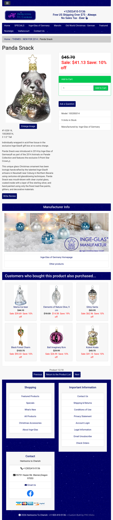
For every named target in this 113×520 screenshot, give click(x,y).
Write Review (9, 196)
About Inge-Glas (30, 429)
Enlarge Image (28, 126)
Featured (103, 25)
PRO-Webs (89, 515)
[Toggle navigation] (7, 3)
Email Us (30, 485)
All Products (30, 416)
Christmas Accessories (30, 423)
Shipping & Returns (82, 403)
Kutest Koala (92, 347)
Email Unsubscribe (83, 436)
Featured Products (30, 396)
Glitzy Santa (92, 307)
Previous (38, 374)
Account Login (83, 423)
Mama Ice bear (20, 307)
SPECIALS (19, 25)
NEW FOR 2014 (30, 39)
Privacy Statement (82, 416)
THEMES (16, 39)
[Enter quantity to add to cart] (77, 88)
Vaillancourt (23, 31)
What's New (30, 409)
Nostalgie (8, 31)
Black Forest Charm (20, 347)
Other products (56, 264)
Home (7, 25)
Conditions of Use (82, 409)
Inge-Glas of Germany (39, 25)
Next (77, 374)
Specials (30, 403)
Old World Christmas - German (80, 25)
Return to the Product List (58, 374)
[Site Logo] (20, 15)
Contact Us (39, 31)
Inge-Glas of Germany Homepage (56, 257)
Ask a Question (67, 104)
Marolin (57, 25)
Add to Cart (100, 88)
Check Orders (82, 443)
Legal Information (82, 429)
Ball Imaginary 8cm (56, 347)
